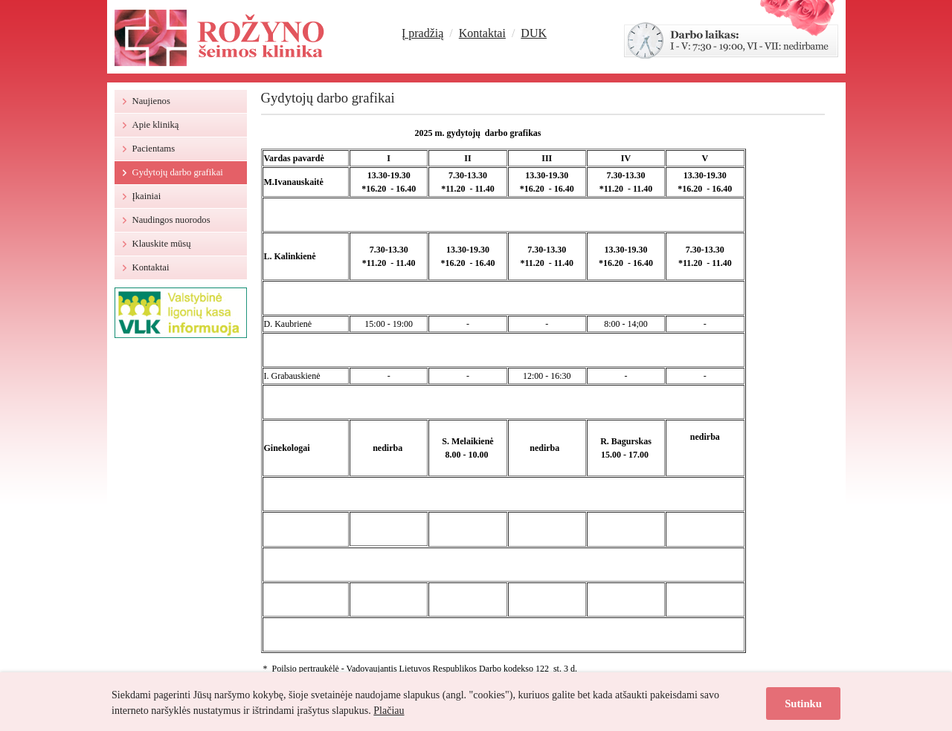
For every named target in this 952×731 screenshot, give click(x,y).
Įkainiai (146, 196)
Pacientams (154, 148)
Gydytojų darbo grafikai (177, 172)
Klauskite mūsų (161, 243)
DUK (534, 33)
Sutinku (803, 703)
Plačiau (388, 710)
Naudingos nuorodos (171, 220)
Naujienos (151, 101)
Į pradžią (422, 33)
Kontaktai (482, 33)
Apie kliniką (155, 125)
